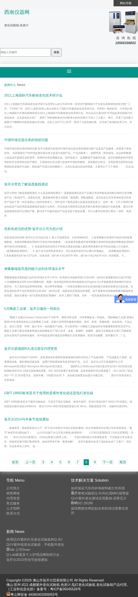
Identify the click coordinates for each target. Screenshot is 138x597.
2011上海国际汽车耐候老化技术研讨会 (33, 95)
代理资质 (13, 498)
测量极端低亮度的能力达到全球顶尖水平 (34, 268)
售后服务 (13, 503)
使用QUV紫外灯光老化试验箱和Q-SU (34, 539)
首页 (15, 462)
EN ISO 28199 (82, 503)
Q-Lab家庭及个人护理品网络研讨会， (34, 554)
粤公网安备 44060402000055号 (32, 594)
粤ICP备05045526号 (65, 589)
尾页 (122, 462)
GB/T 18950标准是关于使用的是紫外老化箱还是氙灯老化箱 (48, 393)
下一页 (108, 462)
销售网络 (13, 493)
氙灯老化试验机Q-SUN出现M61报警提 (100, 493)
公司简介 (13, 488)
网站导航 (126, 3)
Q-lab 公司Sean (18, 549)
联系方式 (13, 513)
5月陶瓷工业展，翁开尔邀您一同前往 (32, 308)
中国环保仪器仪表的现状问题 (26, 139)
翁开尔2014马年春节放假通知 (26, 419)
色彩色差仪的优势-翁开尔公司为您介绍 (33, 228)
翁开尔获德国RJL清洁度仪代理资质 (30, 348)
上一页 (30, 462)
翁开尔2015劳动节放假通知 (27, 559)
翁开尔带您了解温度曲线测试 (26, 184)
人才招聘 (13, 508)
